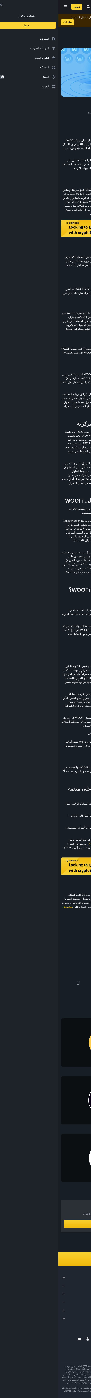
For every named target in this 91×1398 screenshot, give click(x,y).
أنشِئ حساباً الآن (46, 1223)
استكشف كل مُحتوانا (45, 1259)
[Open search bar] (29, 7)
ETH (54, 467)
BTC (62, 467)
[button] (7, 7)
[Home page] (56, 7)
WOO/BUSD (67, 831)
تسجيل (18, 6)
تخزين (51, 348)
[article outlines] (83, 28)
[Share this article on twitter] (86, 983)
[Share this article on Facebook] (64, 983)
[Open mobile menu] (7, 7)
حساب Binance (56, 815)
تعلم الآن (9, 22)
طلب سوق (36, 843)
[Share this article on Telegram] (42, 983)
